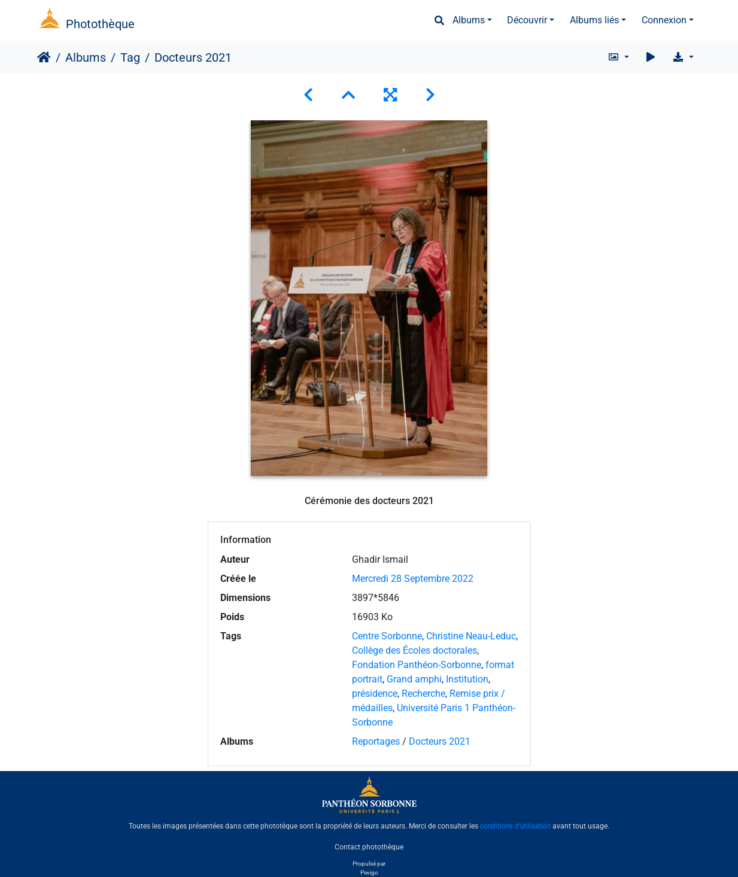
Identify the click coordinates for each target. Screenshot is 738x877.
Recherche (423, 693)
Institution (467, 679)
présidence (374, 693)
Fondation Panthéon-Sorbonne (416, 664)
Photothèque (100, 24)
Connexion (664, 20)
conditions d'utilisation (515, 826)
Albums (468, 20)
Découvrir (527, 20)
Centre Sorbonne (387, 636)
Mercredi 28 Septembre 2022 (412, 578)
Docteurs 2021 (439, 741)
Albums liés (594, 20)
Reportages (376, 741)
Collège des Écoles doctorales (414, 650)
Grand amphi (414, 679)
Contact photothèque (369, 846)
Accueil (44, 57)
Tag (130, 57)
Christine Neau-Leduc (471, 636)
